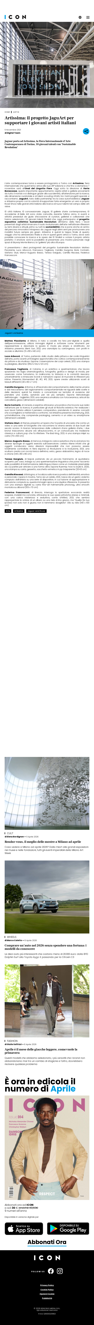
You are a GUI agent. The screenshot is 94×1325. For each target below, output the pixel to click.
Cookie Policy (47, 1289)
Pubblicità (47, 1298)
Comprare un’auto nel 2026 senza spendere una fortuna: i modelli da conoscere (46, 947)
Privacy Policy (47, 1285)
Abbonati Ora (47, 1242)
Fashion (12, 1041)
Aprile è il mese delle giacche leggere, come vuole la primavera (41, 1051)
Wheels (11, 937)
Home (7, 112)
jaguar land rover (36, 511)
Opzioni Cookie (47, 1294)
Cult (10, 833)
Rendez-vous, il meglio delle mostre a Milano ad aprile (43, 842)
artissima (18, 511)
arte (8, 511)
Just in (16, 112)
